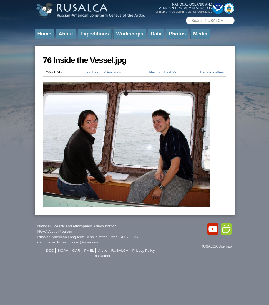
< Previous (112, 72)
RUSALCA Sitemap (216, 246)
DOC (50, 250)
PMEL (89, 250)
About (66, 34)
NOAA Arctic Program (54, 231)
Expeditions (95, 34)
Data (156, 34)
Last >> (170, 72)
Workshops (129, 34)
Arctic (102, 250)
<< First (93, 72)
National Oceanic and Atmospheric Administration (77, 226)
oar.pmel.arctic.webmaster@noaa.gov (67, 242)
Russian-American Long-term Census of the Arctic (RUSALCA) (87, 237)
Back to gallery (212, 72)
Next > (154, 72)
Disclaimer (102, 256)
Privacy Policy (143, 250)
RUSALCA (119, 250)
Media (200, 34)
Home (44, 34)
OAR (76, 250)
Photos (177, 34)
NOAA (63, 250)
